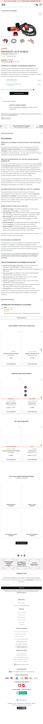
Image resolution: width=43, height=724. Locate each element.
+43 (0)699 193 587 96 (23, 630)
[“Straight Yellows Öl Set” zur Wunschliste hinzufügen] (41, 342)
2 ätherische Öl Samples (20, 118)
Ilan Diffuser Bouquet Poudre (11, 443)
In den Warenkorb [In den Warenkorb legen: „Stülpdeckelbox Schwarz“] (11, 374)
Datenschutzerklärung (21, 565)
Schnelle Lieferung (20, 607)
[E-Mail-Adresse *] (21, 557)
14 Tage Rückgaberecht (21, 612)
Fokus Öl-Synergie (8, 283)
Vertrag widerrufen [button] (21, 620)
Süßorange (33, 238)
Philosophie (21, 588)
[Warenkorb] (37, 4)
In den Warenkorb (19, 110)
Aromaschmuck (24, 124)
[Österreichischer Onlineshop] (19, 658)
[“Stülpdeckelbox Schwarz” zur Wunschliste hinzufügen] (19, 342)
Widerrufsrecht (20, 676)
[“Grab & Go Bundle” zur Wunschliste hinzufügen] (19, 389)
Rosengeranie (21, 238)
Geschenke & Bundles (11, 125)
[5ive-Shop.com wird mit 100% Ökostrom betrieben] (21, 666)
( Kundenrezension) (11, 72)
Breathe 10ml (32, 395)
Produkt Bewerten (21, 328)
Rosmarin (24, 225)
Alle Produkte (21, 516)
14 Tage (34, 537)
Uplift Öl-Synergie (7, 287)
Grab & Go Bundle (11, 395)
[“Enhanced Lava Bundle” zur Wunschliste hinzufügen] (8, 112)
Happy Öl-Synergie (8, 294)
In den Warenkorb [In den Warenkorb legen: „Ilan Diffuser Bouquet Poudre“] (11, 469)
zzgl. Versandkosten (6, 78)
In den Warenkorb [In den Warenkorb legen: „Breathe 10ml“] (32, 422)
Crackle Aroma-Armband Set (14, 100)
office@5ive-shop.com (23, 632)
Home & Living (32, 496)
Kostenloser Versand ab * (25, 106)
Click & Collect (19, 609)
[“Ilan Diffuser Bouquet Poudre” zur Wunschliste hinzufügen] (19, 437)
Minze (17, 221)
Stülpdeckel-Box (7, 298)
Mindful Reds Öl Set (11, 96)
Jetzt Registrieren (24, 578)
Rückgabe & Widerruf (21, 617)
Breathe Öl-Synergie (8, 291)
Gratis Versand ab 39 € (21, 605)
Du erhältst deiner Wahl (21, 537)
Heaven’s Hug (32, 443)
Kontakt (22, 598)
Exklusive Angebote (32, 508)
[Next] (41, 359)
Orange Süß (6, 221)
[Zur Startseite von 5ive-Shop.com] (21, 673)
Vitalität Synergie (7, 279)
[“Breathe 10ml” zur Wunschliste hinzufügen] (41, 389)
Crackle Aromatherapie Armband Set (13, 275)
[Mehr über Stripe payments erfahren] (21, 681)
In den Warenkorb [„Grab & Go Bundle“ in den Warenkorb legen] (11, 422)
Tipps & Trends (22, 585)
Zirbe (36, 232)
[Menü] (40, 4)
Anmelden (21, 576)
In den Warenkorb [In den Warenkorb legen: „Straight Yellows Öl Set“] (32, 374)
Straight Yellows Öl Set (32, 346)
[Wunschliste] (34, 4)
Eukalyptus (11, 234)
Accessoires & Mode (15, 124)
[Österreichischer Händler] (23, 658)
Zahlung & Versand (21, 614)
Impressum (21, 595)
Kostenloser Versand (8, 537)
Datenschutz (28, 676)
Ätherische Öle (22, 590)
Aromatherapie (32, 124)
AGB (15, 676)
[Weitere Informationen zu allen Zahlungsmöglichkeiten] (21, 651)
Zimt (11, 225)
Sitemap (33, 676)
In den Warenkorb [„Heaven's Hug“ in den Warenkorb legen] (32, 469)
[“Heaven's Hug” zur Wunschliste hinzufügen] (41, 437)
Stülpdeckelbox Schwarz (11, 346)
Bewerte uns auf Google (21, 637)
